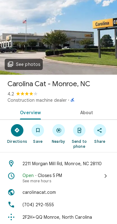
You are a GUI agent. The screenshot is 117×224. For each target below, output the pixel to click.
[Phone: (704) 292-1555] (58, 204)
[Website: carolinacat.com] (58, 192)
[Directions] (17, 133)
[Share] (100, 133)
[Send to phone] (79, 136)
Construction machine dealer (37, 100)
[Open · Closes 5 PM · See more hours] (58, 178)
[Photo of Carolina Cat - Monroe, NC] (58, 37)
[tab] (29, 112)
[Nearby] (58, 133)
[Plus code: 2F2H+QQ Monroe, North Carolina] (58, 217)
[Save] (37, 133)
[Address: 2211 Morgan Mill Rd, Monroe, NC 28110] (58, 163)
